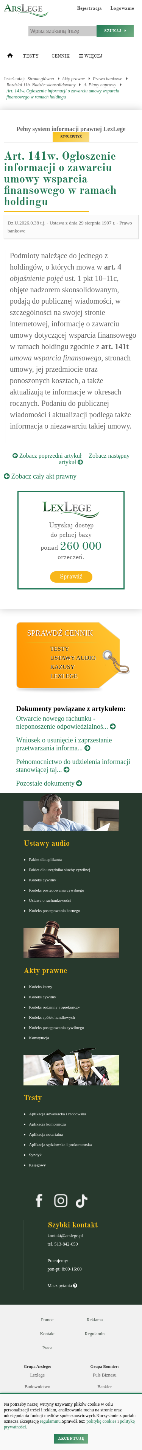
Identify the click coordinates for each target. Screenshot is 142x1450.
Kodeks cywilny (42, 880)
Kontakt (47, 1333)
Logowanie (122, 8)
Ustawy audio (73, 658)
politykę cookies (101, 1421)
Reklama (95, 1319)
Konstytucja (39, 1037)
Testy (31, 56)
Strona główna (41, 78)
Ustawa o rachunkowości (50, 900)
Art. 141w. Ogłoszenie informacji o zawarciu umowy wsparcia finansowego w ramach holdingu (62, 94)
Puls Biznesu (104, 1375)
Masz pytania (62, 1285)
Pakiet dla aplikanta (45, 859)
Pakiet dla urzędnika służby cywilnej (60, 869)
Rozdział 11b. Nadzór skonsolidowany (40, 84)
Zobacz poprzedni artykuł (46, 455)
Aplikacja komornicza (47, 1124)
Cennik (60, 56)
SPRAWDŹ (71, 136)
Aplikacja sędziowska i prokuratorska (60, 1144)
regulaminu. (50, 1421)
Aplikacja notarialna (46, 1134)
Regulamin (95, 1333)
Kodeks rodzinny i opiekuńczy (54, 1007)
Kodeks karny (40, 986)
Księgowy (37, 1165)
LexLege (64, 676)
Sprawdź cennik (60, 633)
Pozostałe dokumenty (49, 783)
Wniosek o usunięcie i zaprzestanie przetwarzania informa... (64, 744)
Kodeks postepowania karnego (54, 910)
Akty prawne (73, 78)
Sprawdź (71, 576)
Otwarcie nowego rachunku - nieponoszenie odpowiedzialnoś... (65, 722)
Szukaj (115, 30)
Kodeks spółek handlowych (52, 1017)
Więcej (90, 56)
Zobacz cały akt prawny (40, 476)
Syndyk (35, 1154)
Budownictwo (37, 1386)
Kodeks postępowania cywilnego (56, 890)
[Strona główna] (10, 57)
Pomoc (47, 1319)
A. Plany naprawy (99, 84)
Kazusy (62, 667)
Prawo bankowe (107, 78)
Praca (47, 1347)
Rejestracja (89, 8)
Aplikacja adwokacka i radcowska (57, 1114)
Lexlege (37, 1375)
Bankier (104, 1386)
